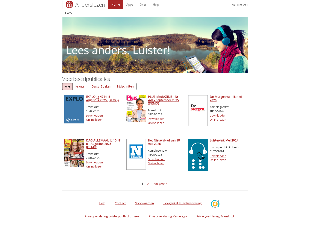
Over (143, 4)
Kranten (80, 86)
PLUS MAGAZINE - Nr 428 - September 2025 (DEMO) (163, 100)
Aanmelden (240, 4)
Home (115, 4)
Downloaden (94, 115)
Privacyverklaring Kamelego (168, 216)
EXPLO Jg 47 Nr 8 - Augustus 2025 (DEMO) (102, 98)
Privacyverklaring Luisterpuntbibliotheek (112, 216)
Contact (120, 203)
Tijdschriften (125, 86)
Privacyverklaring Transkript (215, 216)
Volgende (160, 184)
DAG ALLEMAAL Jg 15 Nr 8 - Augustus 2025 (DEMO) (103, 143)
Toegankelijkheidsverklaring (182, 203)
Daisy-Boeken (101, 86)
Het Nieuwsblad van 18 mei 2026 (164, 142)
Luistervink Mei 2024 (224, 140)
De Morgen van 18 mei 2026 (226, 98)
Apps (129, 4)
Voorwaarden (144, 203)
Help (156, 4)
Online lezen (94, 120)
